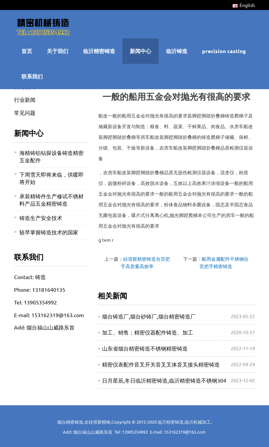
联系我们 (32, 76)
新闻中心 (140, 50)
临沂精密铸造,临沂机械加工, (185, 422)
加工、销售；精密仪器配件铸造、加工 (147, 332)
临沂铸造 (176, 50)
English (244, 5)
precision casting (224, 50)
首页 (26, 50)
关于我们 (57, 50)
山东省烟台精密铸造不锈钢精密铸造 (145, 348)
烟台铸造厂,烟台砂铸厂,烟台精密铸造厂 (149, 316)
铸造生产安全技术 (40, 217)
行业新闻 (24, 99)
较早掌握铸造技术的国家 (48, 232)
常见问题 (24, 112)
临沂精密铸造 (99, 50)
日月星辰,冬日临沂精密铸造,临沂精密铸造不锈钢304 (164, 380)
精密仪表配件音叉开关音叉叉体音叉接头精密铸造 (161, 364)
